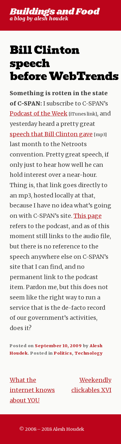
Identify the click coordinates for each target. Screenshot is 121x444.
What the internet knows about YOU (32, 390)
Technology (89, 353)
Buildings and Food (54, 11)
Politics (63, 353)
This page (88, 215)
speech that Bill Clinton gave (51, 134)
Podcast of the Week (38, 113)
